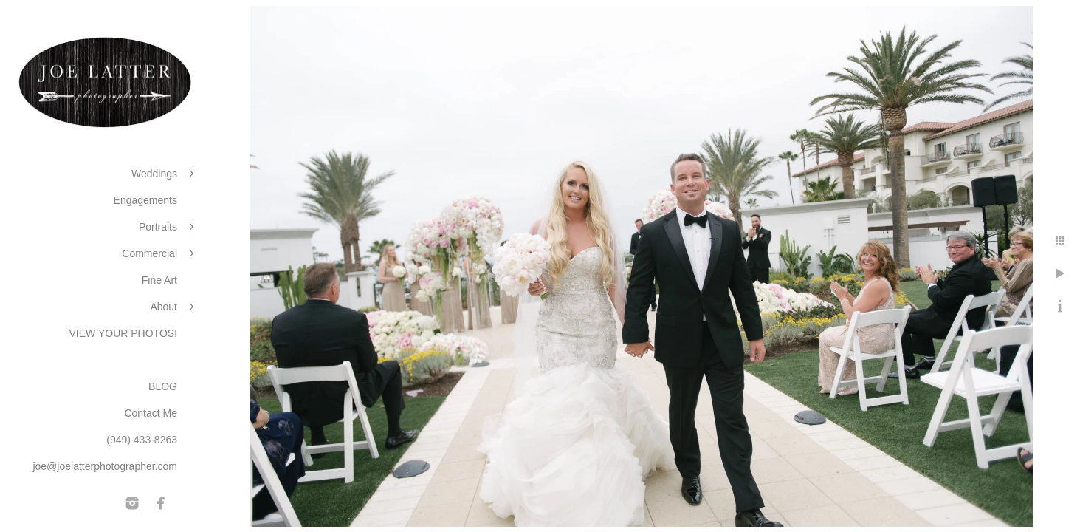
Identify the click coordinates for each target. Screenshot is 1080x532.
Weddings (154, 174)
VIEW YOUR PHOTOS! (123, 333)
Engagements (145, 200)
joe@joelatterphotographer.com (104, 466)
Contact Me (150, 413)
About (163, 307)
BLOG (162, 386)
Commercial (149, 253)
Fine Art (159, 280)
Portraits (158, 227)
